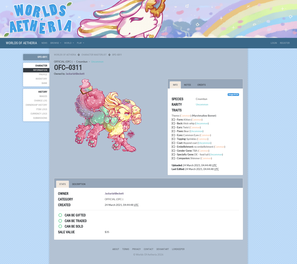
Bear (186, 131)
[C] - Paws (177, 131)
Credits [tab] (201, 84)
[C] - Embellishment (182, 146)
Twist (186, 127)
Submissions (40, 118)
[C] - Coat (177, 142)
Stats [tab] (62, 184)
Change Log (40, 100)
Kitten (187, 119)
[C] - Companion (180, 158)
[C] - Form (177, 119)
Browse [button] (54, 43)
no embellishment (203, 146)
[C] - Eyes (177, 135)
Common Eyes (191, 135)
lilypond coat (190, 142)
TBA (195, 150)
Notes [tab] (187, 84)
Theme (175, 115)
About (115, 249)
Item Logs (41, 109)
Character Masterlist (94, 54)
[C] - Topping (178, 138)
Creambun (82, 61)
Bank (44, 83)
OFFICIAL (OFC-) (63, 61)
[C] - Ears (177, 127)
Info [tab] (175, 84)
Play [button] (79, 43)
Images (43, 96)
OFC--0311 (42, 57)
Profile (43, 74)
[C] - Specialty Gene (182, 154)
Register (285, 43)
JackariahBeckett (75, 73)
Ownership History (36, 104)
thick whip (188, 123)
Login (274, 43)
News (44, 43)
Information (40, 70)
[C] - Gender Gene (181, 150)
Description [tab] (78, 184)
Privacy (136, 249)
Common (185, 115)
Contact (148, 249)
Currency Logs (38, 113)
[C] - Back (177, 123)
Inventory (41, 78)
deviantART (162, 249)
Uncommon (97, 61)
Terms (125, 249)
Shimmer (195, 158)
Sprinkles (191, 138)
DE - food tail (201, 154)
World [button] (68, 43)
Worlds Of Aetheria (21, 43)
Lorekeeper (178, 249)
